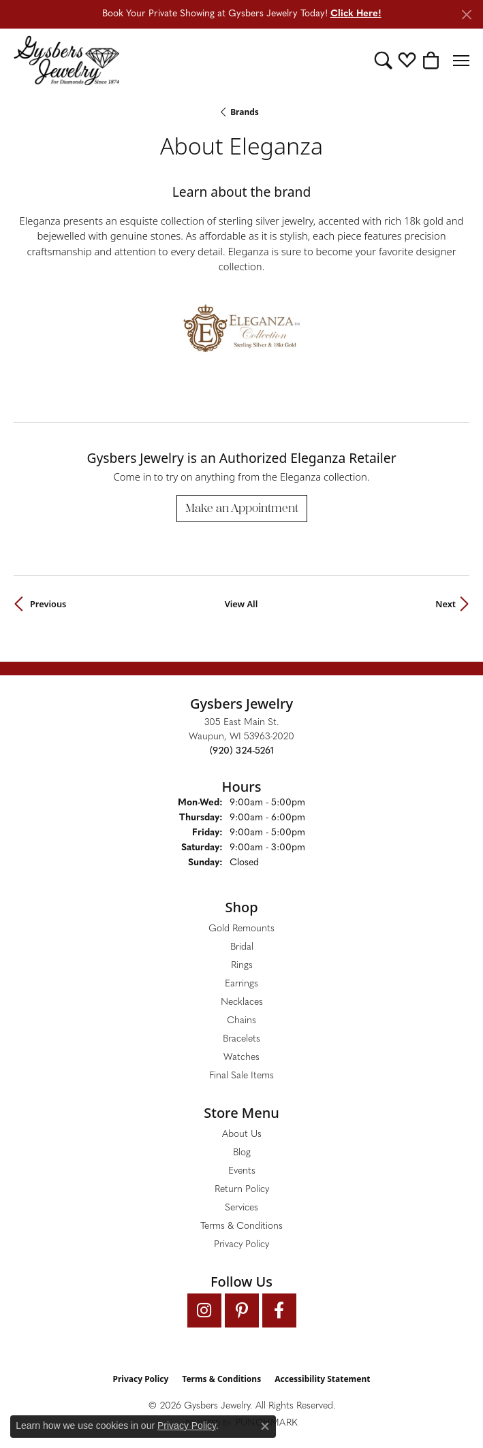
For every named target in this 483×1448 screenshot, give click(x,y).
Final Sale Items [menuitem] (241, 1076)
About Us (242, 1134)
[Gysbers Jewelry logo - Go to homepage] (66, 60)
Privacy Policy (241, 1245)
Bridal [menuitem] (241, 947)
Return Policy (242, 1190)
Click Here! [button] (355, 14)
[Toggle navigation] (461, 61)
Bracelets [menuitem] (241, 1039)
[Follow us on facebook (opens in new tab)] (279, 1310)
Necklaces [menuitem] (242, 1002)
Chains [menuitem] (241, 1021)
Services (241, 1208)
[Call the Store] (242, 751)
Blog (242, 1153)
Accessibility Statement (322, 1379)
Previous (48, 604)
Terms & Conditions (241, 1226)
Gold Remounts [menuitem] (241, 929)
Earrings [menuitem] (241, 984)
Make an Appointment (241, 508)
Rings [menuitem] (242, 966)
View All (241, 604)
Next (445, 604)
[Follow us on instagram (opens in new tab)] (204, 1310)
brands (244, 112)
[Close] (466, 14)
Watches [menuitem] (241, 1057)
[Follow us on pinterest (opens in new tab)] (242, 1310)
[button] (383, 60)
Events (241, 1171)
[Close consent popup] (265, 1426)
